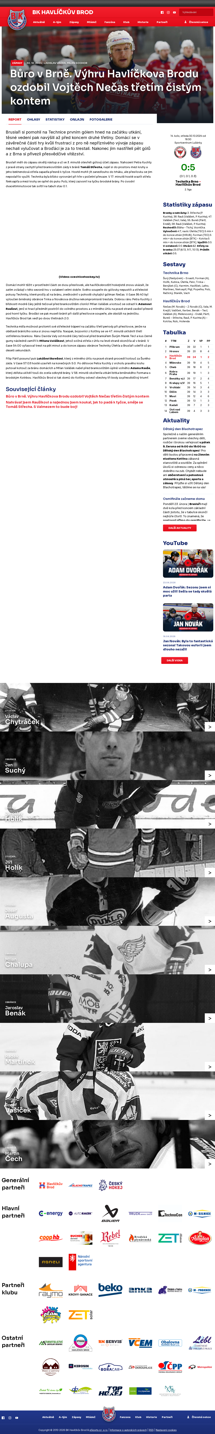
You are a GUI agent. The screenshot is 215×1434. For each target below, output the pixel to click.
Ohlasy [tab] (33, 119)
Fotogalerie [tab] (101, 119)
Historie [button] (143, 22)
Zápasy (17, 63)
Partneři (162, 22)
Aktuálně (48, 1415)
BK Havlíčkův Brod (62, 12)
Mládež (90, 1415)
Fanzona (125, 1415)
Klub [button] (126, 22)
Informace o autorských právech (128, 1428)
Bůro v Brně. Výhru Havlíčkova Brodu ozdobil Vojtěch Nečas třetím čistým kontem (78, 396)
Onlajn (77, 119)
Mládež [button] (92, 22)
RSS (151, 1428)
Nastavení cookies (166, 1428)
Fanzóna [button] (110, 22)
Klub (138, 1415)
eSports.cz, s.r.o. (99, 1428)
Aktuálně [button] (39, 22)
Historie (151, 1415)
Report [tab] (15, 119)
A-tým (63, 1415)
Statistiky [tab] (55, 119)
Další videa (175, 660)
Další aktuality (179, 527)
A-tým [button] (57, 22)
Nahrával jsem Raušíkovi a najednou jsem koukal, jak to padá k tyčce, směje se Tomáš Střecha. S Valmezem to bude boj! (74, 404)
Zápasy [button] (74, 22)
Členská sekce (196, 22)
